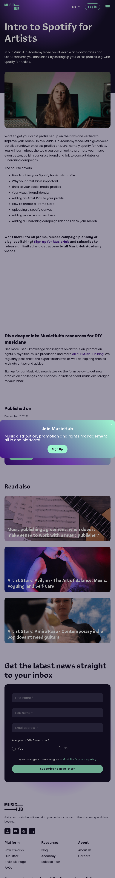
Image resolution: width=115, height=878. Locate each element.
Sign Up (57, 449)
